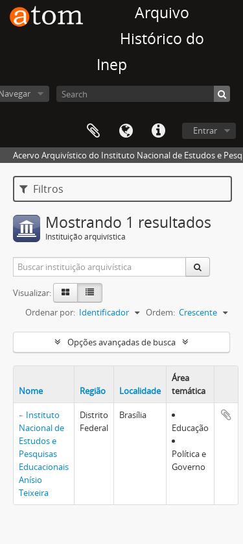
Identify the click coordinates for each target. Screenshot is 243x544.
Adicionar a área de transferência (226, 414)
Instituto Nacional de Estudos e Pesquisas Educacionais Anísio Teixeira (44, 454)
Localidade (140, 391)
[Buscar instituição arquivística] (100, 267)
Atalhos (158, 131)
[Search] (143, 94)
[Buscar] (222, 94)
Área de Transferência (93, 131)
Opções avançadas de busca (121, 342)
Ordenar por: (50, 312)
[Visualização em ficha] (65, 293)
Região (93, 391)
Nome (31, 391)
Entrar (205, 130)
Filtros (41, 189)
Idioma (126, 131)
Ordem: (160, 312)
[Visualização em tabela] (89, 293)
